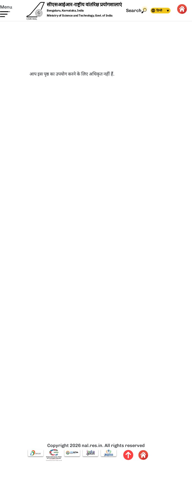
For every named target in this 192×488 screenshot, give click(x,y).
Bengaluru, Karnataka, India (65, 10)
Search (136, 10)
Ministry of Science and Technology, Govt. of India (79, 15)
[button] (6, 10)
